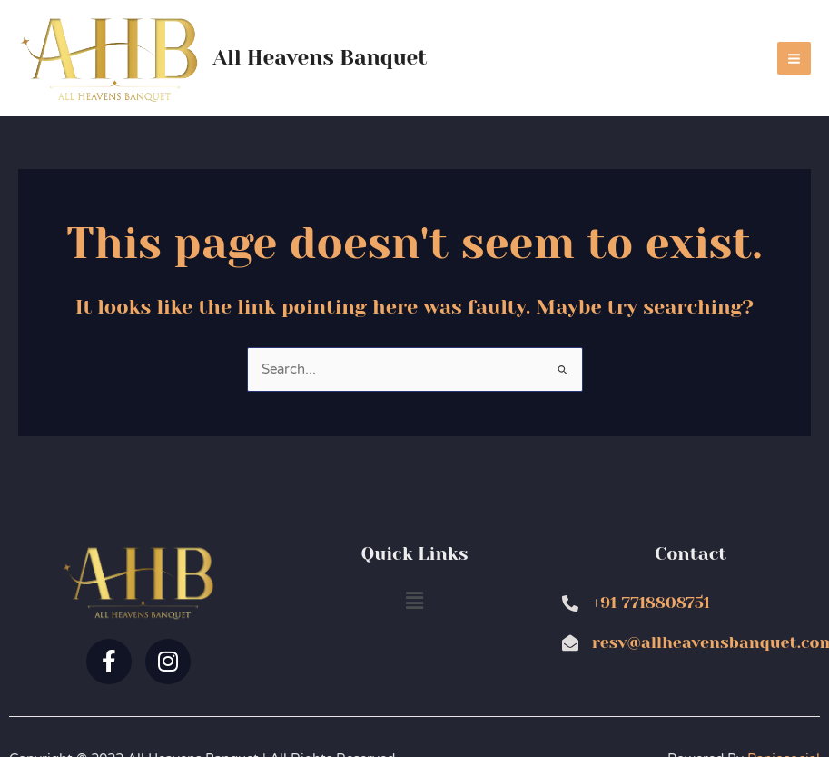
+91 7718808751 (651, 602)
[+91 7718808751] (570, 603)
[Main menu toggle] (794, 58)
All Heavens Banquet (320, 57)
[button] (414, 600)
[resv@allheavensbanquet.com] (570, 642)
